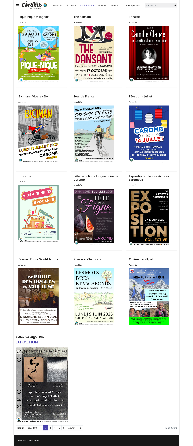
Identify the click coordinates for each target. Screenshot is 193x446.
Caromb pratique (132, 5)
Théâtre (134, 17)
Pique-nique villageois (33, 17)
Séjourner (102, 5)
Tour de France (84, 96)
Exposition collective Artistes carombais (149, 178)
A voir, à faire (86, 5)
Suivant (71, 427)
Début (20, 427)
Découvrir (70, 5)
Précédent (32, 427)
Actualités (57, 5)
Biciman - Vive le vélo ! (33, 96)
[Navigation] (17, 5)
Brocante (24, 176)
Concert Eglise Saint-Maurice (38, 259)
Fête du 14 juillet (140, 96)
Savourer (114, 5)
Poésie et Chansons (87, 259)
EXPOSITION (27, 342)
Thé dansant (82, 17)
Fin (80, 427)
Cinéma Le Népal (141, 259)
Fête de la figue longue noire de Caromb (96, 178)
